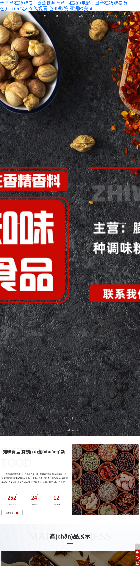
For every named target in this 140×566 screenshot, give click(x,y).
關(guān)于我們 (61, 10)
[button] (18, 223)
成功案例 (117, 10)
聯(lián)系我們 (133, 10)
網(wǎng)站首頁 (49, 10)
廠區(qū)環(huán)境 (100, 10)
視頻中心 (124, 10)
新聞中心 (110, 10)
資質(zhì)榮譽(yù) (85, 10)
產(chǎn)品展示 (73, 10)
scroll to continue (70, 430)
